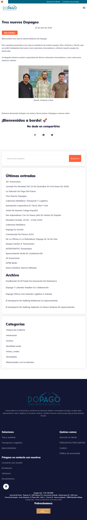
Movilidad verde (13, 346)
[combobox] (4, 1)
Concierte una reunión (70, 2)
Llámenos (6, 473)
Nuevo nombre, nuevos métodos (21, 267)
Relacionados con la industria (20, 362)
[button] (82, 7)
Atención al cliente (53, 2)
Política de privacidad (70, 453)
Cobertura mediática (15, 224)
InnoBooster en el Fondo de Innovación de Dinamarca (31, 281)
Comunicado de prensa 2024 (20, 234)
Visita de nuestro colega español (22, 210)
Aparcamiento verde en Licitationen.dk (24, 253)
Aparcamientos (9, 448)
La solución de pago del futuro (21, 191)
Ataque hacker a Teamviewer (20, 243)
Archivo (9, 340)
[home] (9, 7)
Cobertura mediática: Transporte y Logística (27, 200)
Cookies (63, 448)
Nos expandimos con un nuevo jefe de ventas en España (33, 215)
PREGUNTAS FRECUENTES (72, 442)
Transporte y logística (12, 442)
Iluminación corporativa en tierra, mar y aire (27, 205)
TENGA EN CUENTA (15, 330)
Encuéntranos (8, 478)
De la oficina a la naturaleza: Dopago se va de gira (31, 239)
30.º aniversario (13, 181)
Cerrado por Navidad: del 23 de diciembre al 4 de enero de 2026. (37, 186)
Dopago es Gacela (14, 229)
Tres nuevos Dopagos (16, 196)
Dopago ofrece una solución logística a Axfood (29, 294)
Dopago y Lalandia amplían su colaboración (27, 287)
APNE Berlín (11, 263)
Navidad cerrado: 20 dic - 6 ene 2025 (24, 220)
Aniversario (11, 335)
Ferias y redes (12, 351)
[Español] (4, 1)
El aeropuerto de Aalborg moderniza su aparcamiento (32, 300)
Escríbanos (7, 468)
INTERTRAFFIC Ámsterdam (19, 248)
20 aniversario (13, 258)
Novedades (9, 32)
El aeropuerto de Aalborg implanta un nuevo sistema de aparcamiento (40, 307)
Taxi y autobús (9, 437)
